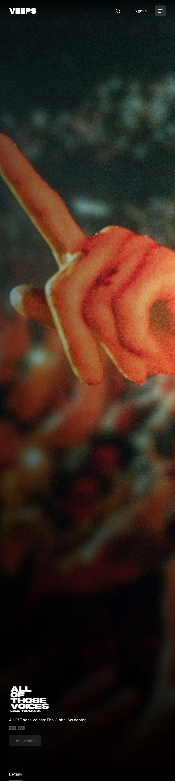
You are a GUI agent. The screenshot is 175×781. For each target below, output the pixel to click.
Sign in (140, 11)
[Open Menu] (160, 10)
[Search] (118, 10)
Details (15, 774)
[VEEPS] (22, 11)
